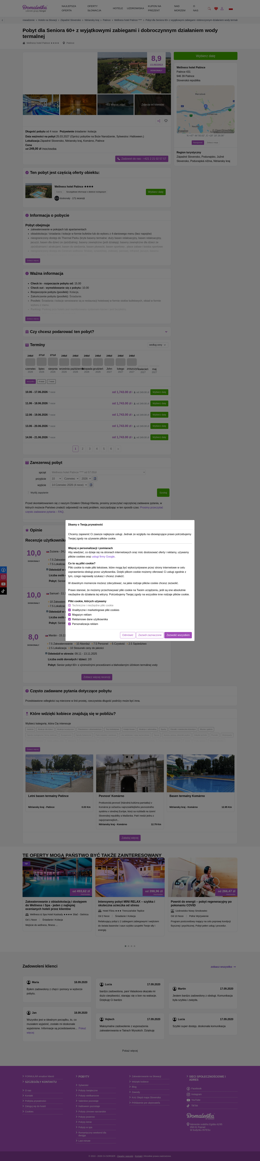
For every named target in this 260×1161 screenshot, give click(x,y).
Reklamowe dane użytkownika (90, 619)
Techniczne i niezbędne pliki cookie (92, 605)
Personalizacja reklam (85, 624)
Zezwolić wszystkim (178, 635)
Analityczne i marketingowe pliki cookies (95, 610)
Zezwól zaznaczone (150, 635)
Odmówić (127, 635)
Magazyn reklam (82, 614)
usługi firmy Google (103, 556)
